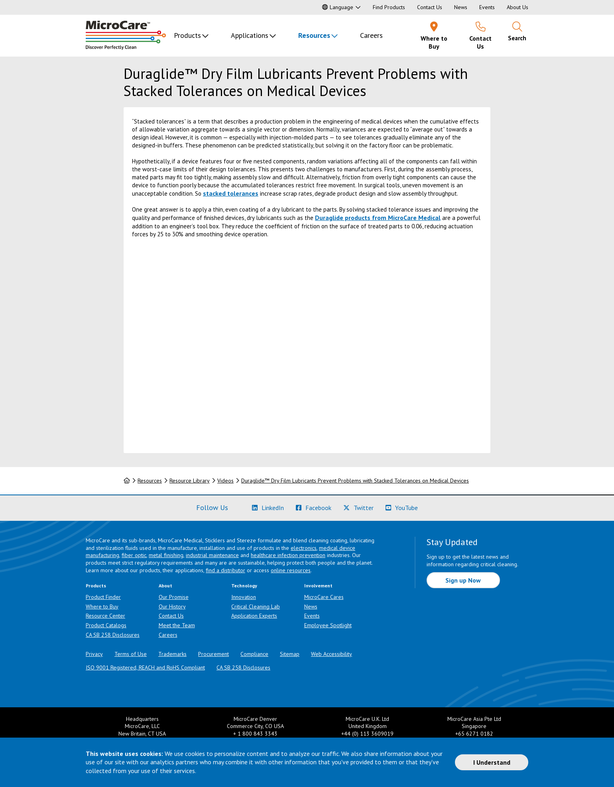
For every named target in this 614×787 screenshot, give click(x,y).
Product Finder (103, 597)
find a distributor (225, 570)
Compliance (254, 653)
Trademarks (172, 653)
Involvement (318, 586)
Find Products (389, 7)
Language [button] (337, 7)
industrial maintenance (212, 555)
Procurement (213, 653)
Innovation (243, 597)
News (460, 7)
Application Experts (254, 615)
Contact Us (429, 7)
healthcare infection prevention (288, 555)
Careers (371, 35)
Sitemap (289, 653)
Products (187, 35)
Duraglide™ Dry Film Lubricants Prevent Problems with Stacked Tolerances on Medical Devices (355, 480)
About (165, 586)
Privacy (94, 653)
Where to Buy (102, 606)
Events (487, 7)
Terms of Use (130, 653)
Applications (249, 35)
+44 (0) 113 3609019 (367, 733)
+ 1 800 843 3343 (255, 733)
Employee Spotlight (328, 625)
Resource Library (189, 480)
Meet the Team (177, 625)
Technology (244, 586)
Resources (314, 35)
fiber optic (134, 555)
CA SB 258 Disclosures (113, 634)
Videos (225, 480)
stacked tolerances (230, 193)
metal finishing (166, 555)
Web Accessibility (331, 653)
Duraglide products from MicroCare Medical (378, 218)
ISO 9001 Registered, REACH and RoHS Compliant (145, 667)
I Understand (491, 762)
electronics (304, 547)
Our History (172, 606)
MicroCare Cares (324, 597)
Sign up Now (463, 580)
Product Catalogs (106, 625)
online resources (291, 570)
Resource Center (105, 615)
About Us (517, 7)
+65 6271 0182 (474, 733)
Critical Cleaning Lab (255, 606)
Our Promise (174, 597)
